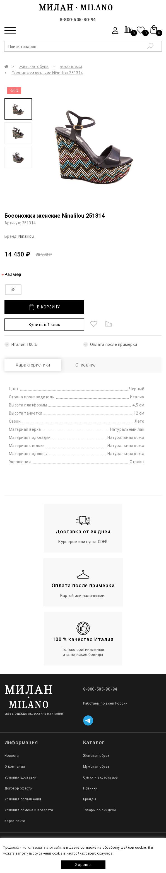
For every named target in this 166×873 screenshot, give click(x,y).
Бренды (89, 799)
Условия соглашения (22, 799)
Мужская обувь (96, 767)
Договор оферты (18, 788)
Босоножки (71, 66)
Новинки (90, 788)
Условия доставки (20, 777)
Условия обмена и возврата (28, 810)
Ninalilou (26, 236)
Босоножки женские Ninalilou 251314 (47, 73)
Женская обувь (34, 66)
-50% (14, 90)
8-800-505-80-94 (78, 19)
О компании (14, 767)
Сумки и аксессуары (101, 777)
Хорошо (83, 864)
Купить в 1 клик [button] (44, 324)
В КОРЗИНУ (44, 307)
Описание (85, 365)
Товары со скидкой (99, 810)
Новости (11, 756)
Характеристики (33, 365)
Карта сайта (14, 821)
